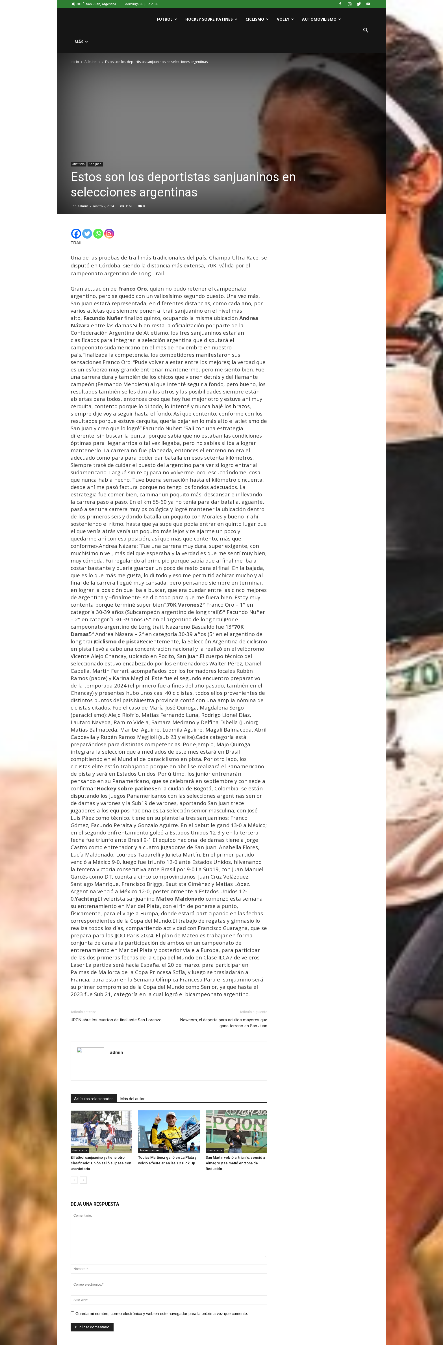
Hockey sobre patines (211, 19)
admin (82, 206)
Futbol (167, 19)
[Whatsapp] (98, 234)
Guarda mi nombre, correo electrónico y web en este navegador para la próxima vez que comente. (161, 1313)
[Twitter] (87, 234)
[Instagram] (109, 234)
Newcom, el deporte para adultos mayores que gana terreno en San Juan (223, 1022)
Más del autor (132, 1099)
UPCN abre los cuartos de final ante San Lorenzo (116, 1019)
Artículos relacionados (94, 1099)
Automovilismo (321, 19)
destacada (79, 1150)
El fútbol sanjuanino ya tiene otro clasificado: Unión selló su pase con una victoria (101, 1163)
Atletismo (78, 164)
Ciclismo (257, 19)
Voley (285, 19)
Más (81, 41)
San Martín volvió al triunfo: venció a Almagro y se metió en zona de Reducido (235, 1163)
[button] (365, 30)
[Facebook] (76, 234)
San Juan (95, 164)
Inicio (75, 61)
